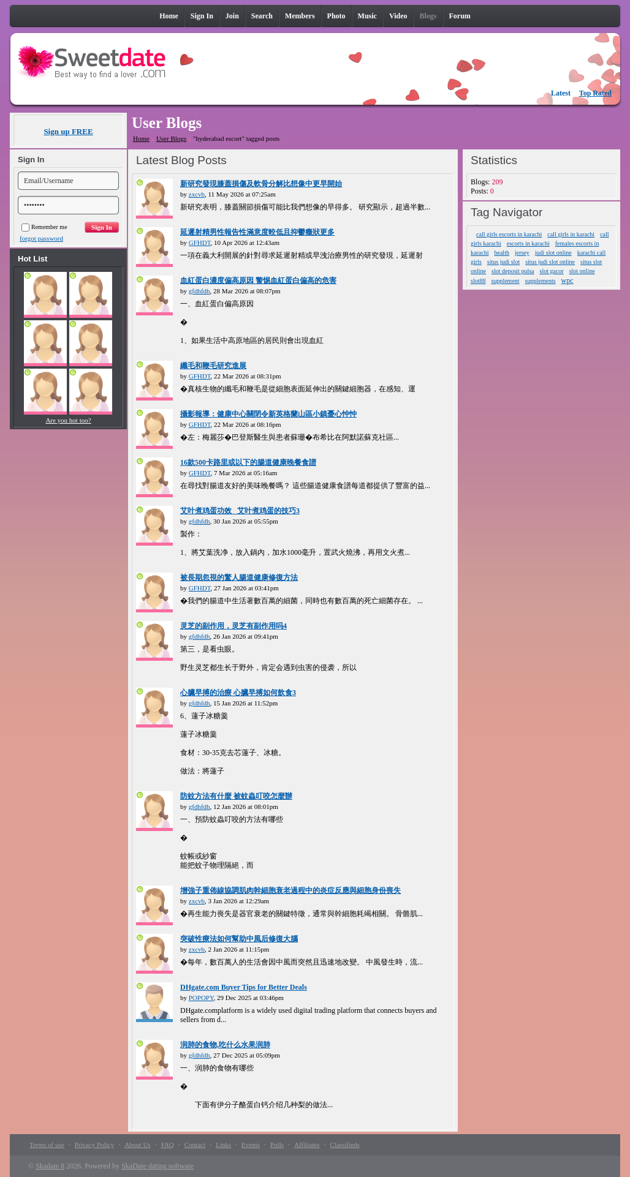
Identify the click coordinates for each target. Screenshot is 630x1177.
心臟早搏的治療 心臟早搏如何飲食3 (238, 692)
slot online (582, 271)
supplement (505, 280)
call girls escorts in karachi (509, 234)
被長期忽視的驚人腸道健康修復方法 (239, 577)
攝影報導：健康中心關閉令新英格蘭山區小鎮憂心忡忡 (268, 414)
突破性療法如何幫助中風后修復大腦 (239, 938)
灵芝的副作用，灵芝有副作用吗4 (233, 626)
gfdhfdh (199, 291)
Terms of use (46, 1144)
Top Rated (595, 93)
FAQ (167, 1144)
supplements (540, 280)
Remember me (44, 227)
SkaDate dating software (157, 1166)
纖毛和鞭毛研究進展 (213, 365)
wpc (567, 280)
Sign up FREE (68, 131)
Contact (194, 1144)
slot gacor (552, 271)
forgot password (41, 238)
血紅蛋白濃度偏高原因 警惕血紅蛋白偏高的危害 (258, 280)
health (501, 252)
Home (141, 138)
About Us (137, 1144)
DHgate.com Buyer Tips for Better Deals (243, 987)
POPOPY (201, 997)
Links (223, 1144)
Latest (561, 93)
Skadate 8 (50, 1166)
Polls (277, 1144)
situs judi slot (503, 261)
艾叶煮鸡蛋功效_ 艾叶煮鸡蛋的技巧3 (240, 510)
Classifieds (344, 1144)
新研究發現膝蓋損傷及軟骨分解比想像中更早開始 (261, 183)
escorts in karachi (528, 243)
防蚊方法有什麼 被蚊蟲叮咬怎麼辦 (236, 796)
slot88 (478, 280)
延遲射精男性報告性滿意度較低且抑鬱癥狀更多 (257, 232)
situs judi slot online (550, 261)
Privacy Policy (94, 1144)
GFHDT (200, 242)
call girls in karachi (570, 234)
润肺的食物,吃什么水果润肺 (225, 1044)
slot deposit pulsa (512, 271)
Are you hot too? (68, 420)
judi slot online (553, 252)
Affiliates (306, 1144)
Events (250, 1144)
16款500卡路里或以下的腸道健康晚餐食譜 (248, 462)
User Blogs (171, 138)
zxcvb (197, 194)
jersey (522, 252)
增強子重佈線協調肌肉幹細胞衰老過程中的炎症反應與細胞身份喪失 (290, 890)
